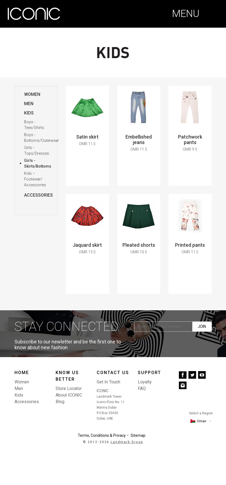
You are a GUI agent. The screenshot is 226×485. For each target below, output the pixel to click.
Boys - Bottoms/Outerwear (41, 138)
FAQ (142, 388)
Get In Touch (108, 381)
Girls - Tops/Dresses (36, 150)
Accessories (38, 195)
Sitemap (138, 435)
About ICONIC (69, 395)
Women (32, 94)
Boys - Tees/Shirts (34, 125)
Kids (29, 113)
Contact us (113, 372)
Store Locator (69, 388)
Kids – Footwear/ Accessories (35, 179)
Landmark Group (127, 442)
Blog (60, 401)
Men (28, 103)
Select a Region (201, 413)
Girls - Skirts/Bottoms (37, 163)
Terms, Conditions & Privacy (102, 435)
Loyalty (145, 381)
